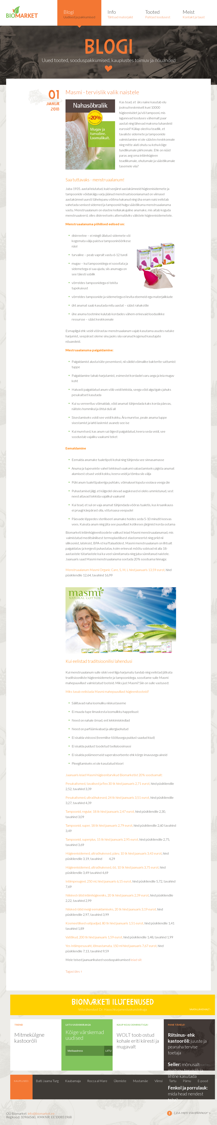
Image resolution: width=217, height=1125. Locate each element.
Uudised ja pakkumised (79, 14)
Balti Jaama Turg (47, 1081)
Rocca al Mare (97, 1081)
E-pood (203, 1081)
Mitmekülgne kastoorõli (29, 1037)
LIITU (108, 1050)
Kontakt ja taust (194, 14)
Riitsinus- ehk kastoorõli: (181, 1038)
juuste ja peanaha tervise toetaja (187, 1046)
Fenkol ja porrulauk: (188, 1088)
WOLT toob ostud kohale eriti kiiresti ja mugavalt (138, 1040)
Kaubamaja (73, 1081)
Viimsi (159, 1081)
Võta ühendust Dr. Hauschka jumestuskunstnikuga (112, 1005)
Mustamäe (140, 1081)
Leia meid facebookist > (169, 1113)
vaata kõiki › (203, 1064)
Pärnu (187, 1081)
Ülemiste (120, 1081)
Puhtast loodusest (157, 14)
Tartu (172, 1081)
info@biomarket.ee (41, 1113)
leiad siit (136, 960)
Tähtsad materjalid (120, 14)
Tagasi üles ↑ (74, 971)
